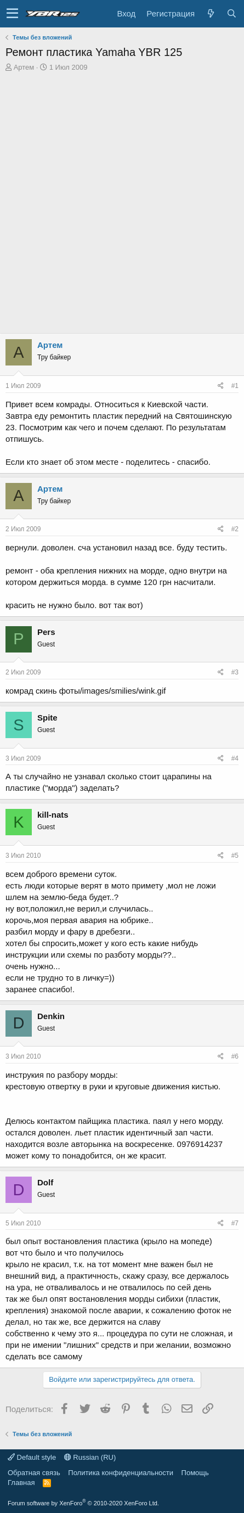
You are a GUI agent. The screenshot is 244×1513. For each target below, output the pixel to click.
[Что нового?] (210, 13)
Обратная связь (34, 1473)
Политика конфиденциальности (120, 1473)
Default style (32, 1457)
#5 (235, 855)
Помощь (195, 1473)
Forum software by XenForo (83, 1503)
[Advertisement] (122, 205)
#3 (235, 672)
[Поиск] (231, 13)
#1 (235, 386)
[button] (12, 13)
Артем (24, 67)
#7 (235, 1223)
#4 (235, 758)
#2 (235, 529)
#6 (235, 1056)
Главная (21, 1482)
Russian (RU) (90, 1457)
